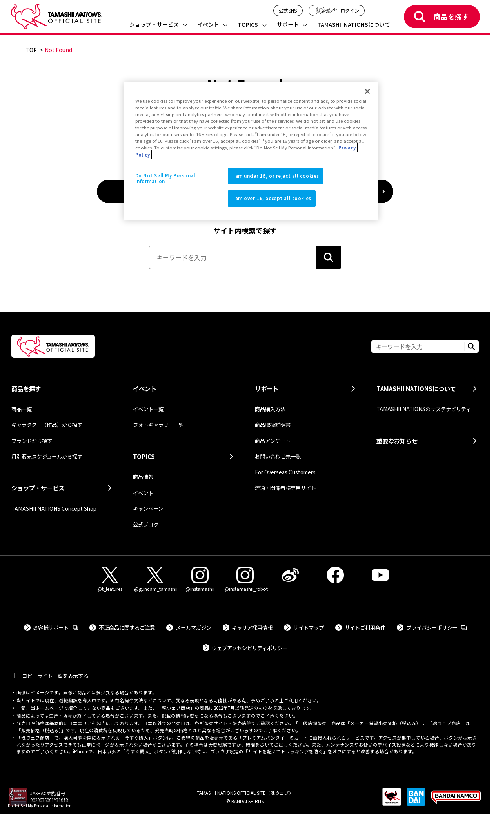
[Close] (367, 91)
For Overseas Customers (285, 472)
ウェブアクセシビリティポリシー (249, 648)
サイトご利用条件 (365, 627)
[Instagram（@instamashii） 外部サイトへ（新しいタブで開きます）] (199, 579)
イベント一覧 (148, 409)
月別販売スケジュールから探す (46, 456)
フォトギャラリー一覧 (158, 424)
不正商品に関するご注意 (127, 627)
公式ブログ (145, 524)
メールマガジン (193, 627)
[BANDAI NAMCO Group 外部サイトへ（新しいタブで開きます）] (456, 800)
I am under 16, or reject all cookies (276, 176)
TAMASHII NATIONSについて (353, 24)
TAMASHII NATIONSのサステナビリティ (423, 409)
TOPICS (248, 24)
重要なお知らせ (397, 440)
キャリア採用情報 (252, 627)
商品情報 (143, 477)
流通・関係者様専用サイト (285, 488)
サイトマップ (308, 627)
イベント (208, 24)
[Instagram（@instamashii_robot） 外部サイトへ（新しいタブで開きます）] (244, 579)
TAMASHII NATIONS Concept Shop (53, 508)
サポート (288, 24)
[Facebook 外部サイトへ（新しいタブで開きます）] (335, 575)
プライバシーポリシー (436, 627)
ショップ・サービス (154, 24)
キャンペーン (148, 508)
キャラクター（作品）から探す (46, 424)
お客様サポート (55, 627)
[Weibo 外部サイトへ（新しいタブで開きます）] (290, 575)
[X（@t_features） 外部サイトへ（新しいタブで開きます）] (109, 579)
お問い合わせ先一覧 (278, 456)
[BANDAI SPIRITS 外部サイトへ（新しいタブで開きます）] (416, 800)
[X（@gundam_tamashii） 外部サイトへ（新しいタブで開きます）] (154, 579)
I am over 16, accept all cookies (271, 198)
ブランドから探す (31, 441)
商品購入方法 (270, 409)
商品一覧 (21, 409)
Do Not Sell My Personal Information (39, 806)
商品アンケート (272, 441)
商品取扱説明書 (273, 424)
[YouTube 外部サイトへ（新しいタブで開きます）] (380, 575)
